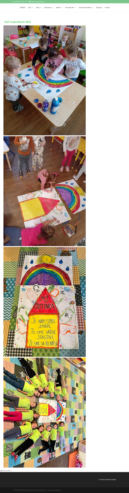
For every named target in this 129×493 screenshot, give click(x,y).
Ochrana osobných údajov (108, 479)
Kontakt (107, 8)
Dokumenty (47, 8)
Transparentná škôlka (85, 8)
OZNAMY (22, 8)
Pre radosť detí (69, 8)
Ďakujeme (99, 8)
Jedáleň (58, 8)
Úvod (29, 8)
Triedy (37, 8)
